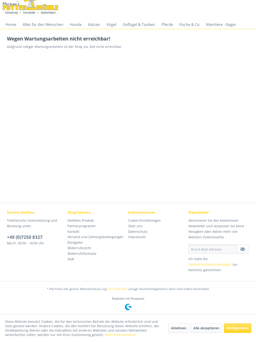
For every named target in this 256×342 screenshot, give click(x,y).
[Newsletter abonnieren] (243, 249)
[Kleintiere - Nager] (221, 24)
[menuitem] (10, 24)
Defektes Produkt (81, 220)
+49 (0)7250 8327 (25, 237)
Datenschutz (138, 231)
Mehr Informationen (120, 335)
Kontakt (73, 231)
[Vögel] (111, 24)
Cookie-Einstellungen (144, 220)
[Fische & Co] (189, 24)
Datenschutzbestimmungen (209, 264)
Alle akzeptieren (206, 328)
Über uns (135, 226)
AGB (71, 259)
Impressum (137, 237)
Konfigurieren (238, 328)
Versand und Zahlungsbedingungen (95, 237)
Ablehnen (178, 328)
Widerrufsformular (82, 253)
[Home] (10, 24)
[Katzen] (94, 24)
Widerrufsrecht (79, 248)
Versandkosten (117, 289)
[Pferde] (167, 24)
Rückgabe (75, 242)
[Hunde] (76, 24)
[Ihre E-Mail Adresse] (212, 249)
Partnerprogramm (82, 226)
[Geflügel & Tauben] (139, 24)
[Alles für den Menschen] (43, 24)
